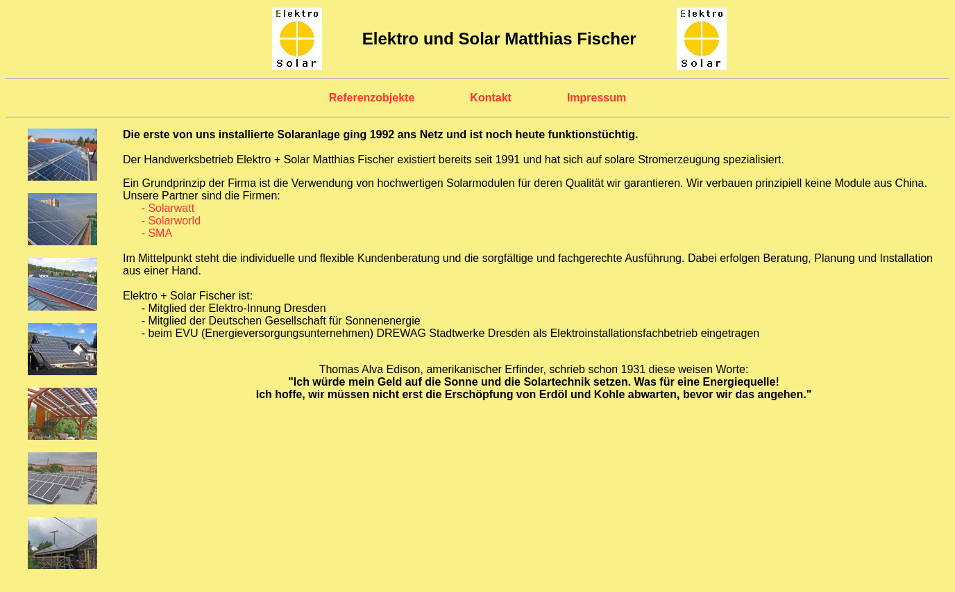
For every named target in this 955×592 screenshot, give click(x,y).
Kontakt (491, 98)
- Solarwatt (168, 208)
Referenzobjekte (372, 98)
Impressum (596, 98)
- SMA (157, 233)
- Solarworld (171, 221)
